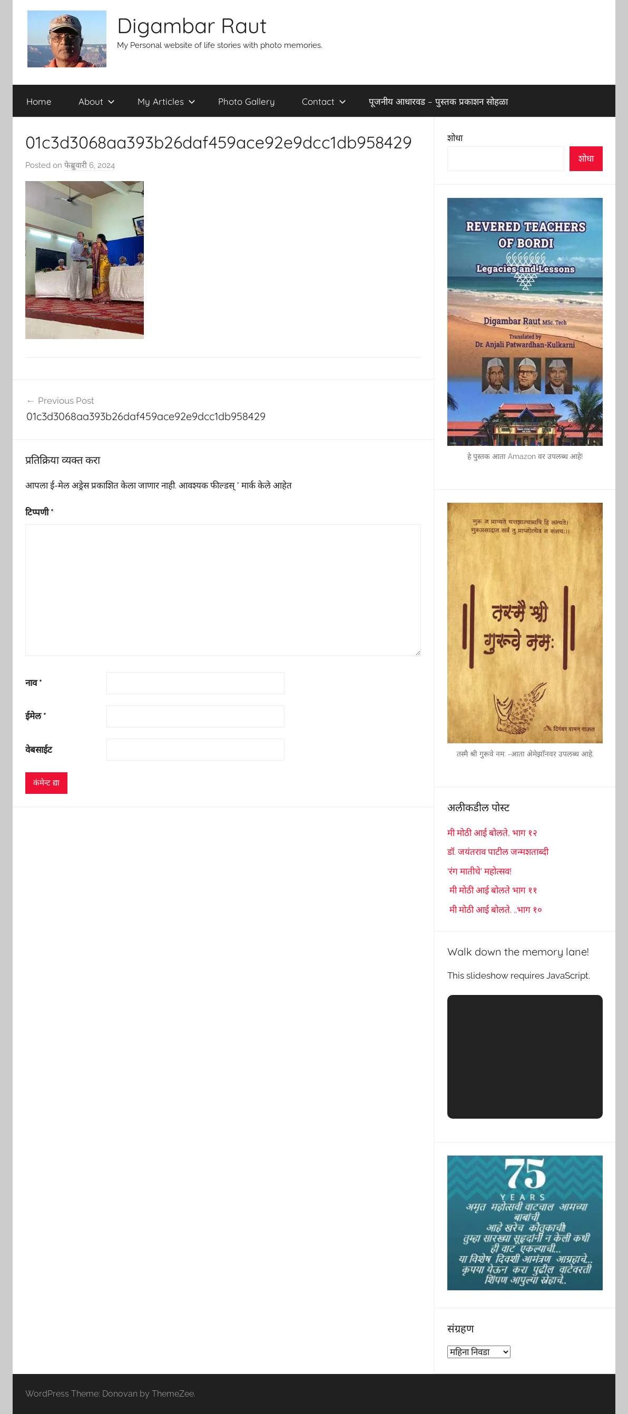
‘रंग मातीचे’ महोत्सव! (479, 871)
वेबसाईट (38, 749)
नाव (33, 683)
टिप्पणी (39, 512)
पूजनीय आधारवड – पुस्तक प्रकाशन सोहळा (438, 101)
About (96, 101)
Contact (324, 101)
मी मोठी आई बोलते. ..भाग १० (494, 909)
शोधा (455, 138)
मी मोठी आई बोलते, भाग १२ (492, 833)
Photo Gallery (246, 101)
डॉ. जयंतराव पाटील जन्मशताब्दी (497, 852)
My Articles (166, 101)
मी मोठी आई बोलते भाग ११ (492, 890)
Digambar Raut (192, 25)
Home (39, 101)
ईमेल (35, 716)
